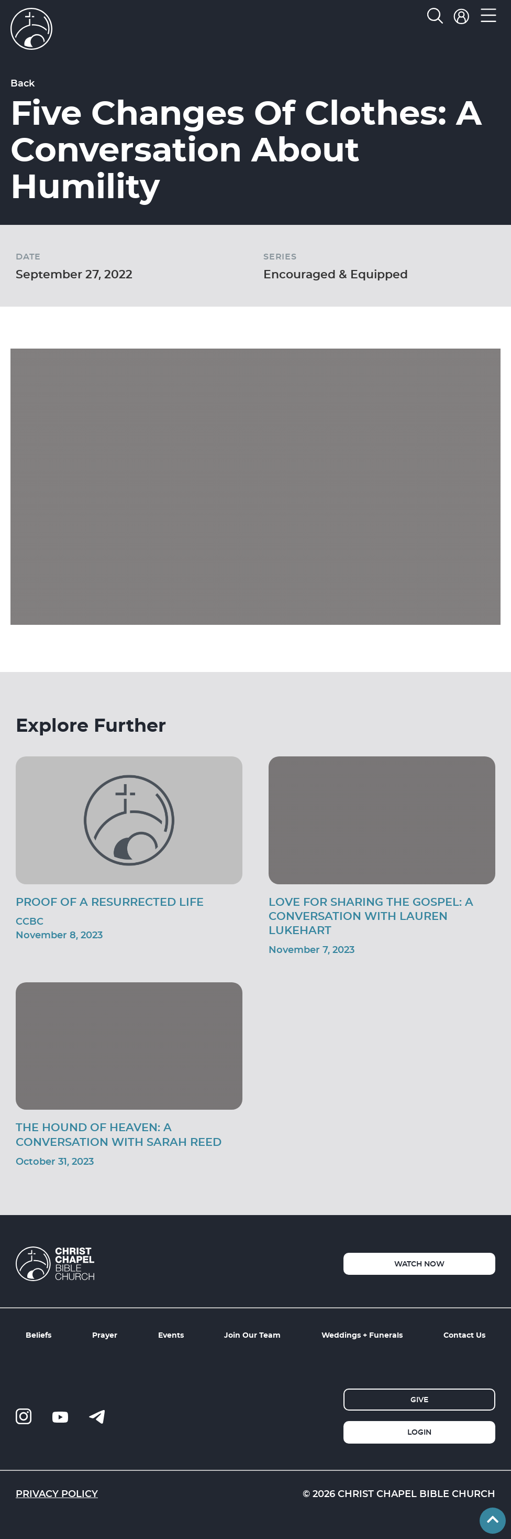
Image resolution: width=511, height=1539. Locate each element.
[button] (489, 18)
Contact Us (464, 1335)
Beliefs (38, 1335)
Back (22, 83)
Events (171, 1335)
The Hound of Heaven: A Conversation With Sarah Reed (118, 1134)
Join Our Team (252, 1335)
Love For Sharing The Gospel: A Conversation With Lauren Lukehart (371, 915)
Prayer (104, 1335)
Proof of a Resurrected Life (110, 901)
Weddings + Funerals (362, 1335)
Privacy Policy (57, 1493)
